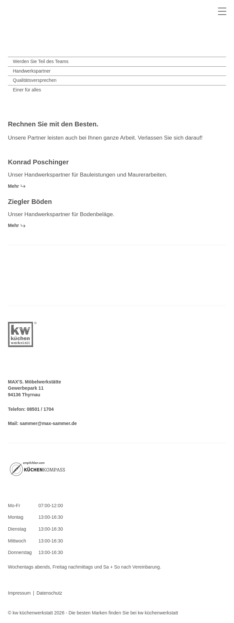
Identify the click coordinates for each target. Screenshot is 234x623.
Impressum (19, 593)
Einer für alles (27, 89)
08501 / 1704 (40, 409)
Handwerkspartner (31, 71)
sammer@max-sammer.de (48, 423)
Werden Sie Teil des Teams (41, 61)
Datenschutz (49, 593)
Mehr (17, 186)
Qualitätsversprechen (34, 80)
